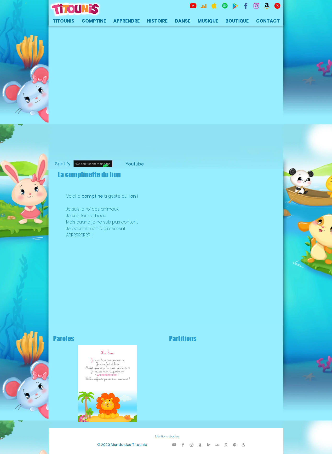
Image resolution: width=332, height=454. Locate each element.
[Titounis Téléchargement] (243, 444)
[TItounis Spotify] (225, 6)
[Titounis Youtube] (193, 6)
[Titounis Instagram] (256, 6)
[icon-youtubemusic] (277, 6)
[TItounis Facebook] (246, 6)
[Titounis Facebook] (182, 444)
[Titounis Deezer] (203, 6)
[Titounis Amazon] (267, 6)
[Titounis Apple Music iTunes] (214, 6)
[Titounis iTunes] (226, 444)
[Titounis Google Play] (235, 6)
